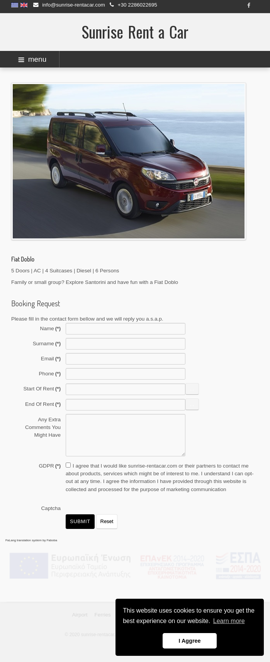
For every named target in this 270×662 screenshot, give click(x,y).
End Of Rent (43, 404)
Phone (50, 374)
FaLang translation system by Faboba (31, 540)
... (192, 389)
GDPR (50, 466)
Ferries (103, 614)
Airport (79, 614)
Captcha (51, 508)
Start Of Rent (42, 389)
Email (51, 358)
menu (32, 59)
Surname (47, 343)
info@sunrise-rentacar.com (73, 5)
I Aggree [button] (189, 641)
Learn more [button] (229, 621)
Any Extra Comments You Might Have (43, 427)
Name (50, 328)
